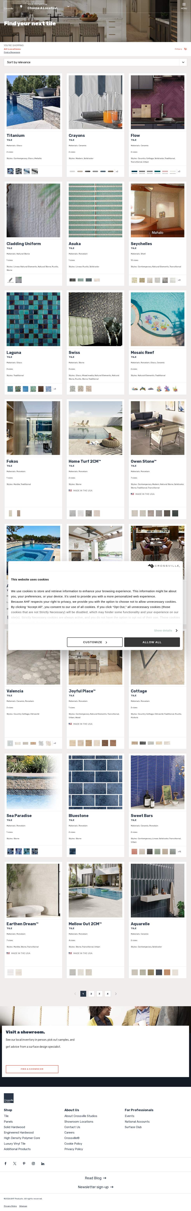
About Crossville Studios (80, 1116)
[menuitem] (75, 994)
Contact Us (72, 1127)
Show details (163, 630)
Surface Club (133, 1127)
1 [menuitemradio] (83, 993)
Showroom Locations (78, 1121)
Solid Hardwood (14, 1127)
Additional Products (17, 1149)
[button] (44, 6)
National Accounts (137, 1121)
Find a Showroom (12, 52)
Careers (69, 1132)
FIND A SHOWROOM (32, 1069)
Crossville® (72, 1138)
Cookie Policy (73, 1143)
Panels (8, 1121)
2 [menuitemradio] (91, 993)
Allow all (152, 642)
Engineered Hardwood (19, 1132)
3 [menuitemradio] (99, 993)
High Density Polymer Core (22, 1138)
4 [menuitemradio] (108, 993)
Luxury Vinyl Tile (14, 1143)
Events (129, 1116)
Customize (95, 642)
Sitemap (23, 1206)
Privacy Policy (73, 1149)
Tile (6, 1116)
